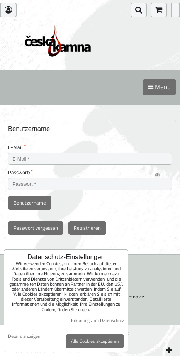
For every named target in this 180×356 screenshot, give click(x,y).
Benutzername (30, 203)
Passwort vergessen (36, 228)
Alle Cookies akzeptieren (95, 341)
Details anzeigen (24, 336)
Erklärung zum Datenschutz (97, 320)
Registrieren (87, 228)
